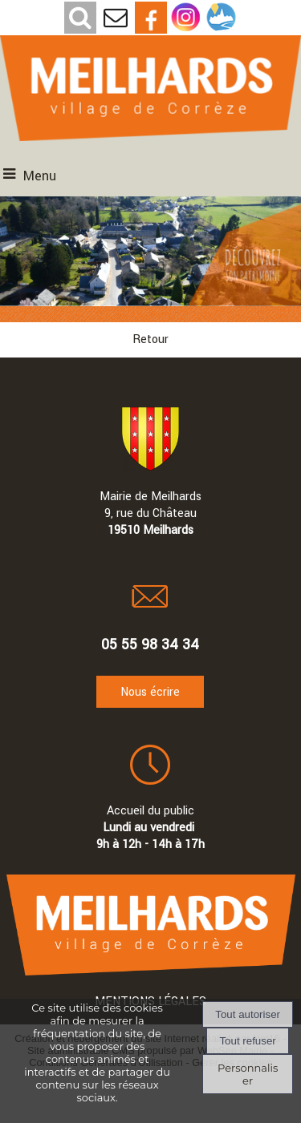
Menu (39, 176)
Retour (150, 339)
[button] (80, 18)
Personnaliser (248, 1074)
